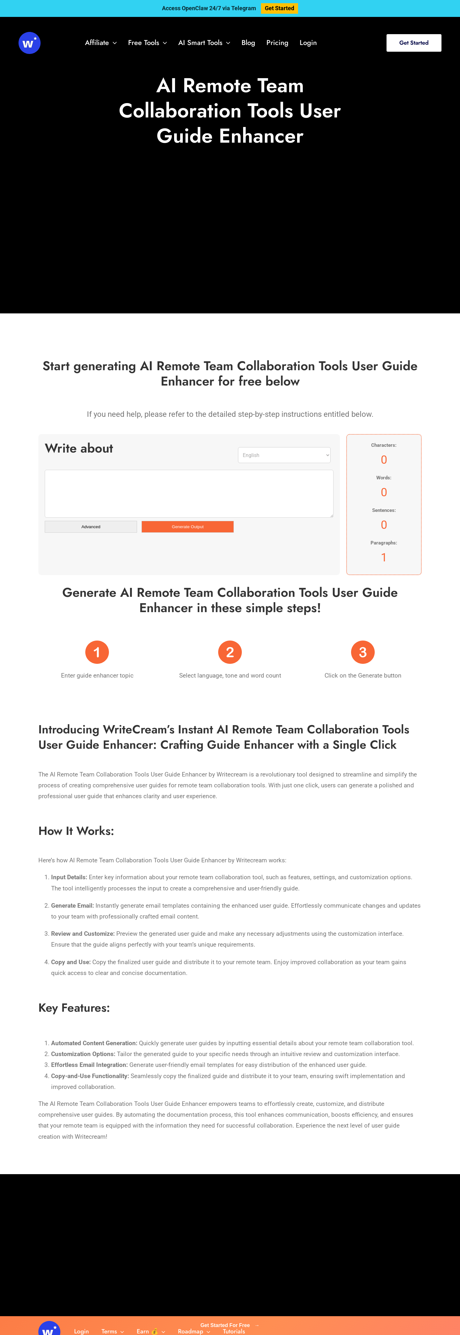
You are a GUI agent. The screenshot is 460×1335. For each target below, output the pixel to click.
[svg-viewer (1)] (30, 35)
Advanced (90, 526)
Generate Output (187, 526)
